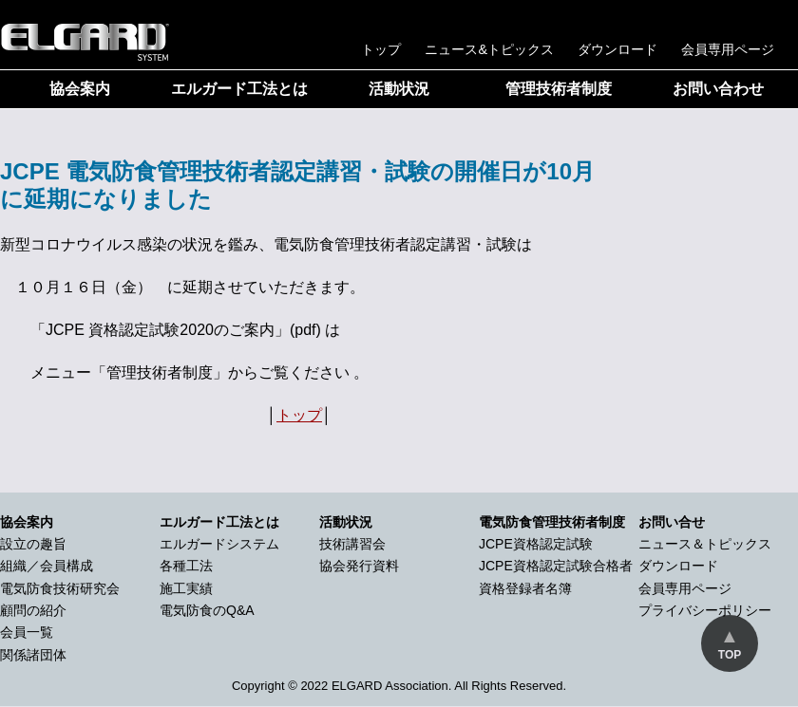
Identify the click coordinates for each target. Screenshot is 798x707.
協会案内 (79, 89)
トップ (381, 49)
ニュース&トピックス (489, 49)
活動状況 (399, 89)
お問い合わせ (718, 89)
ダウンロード (617, 49)
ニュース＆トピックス (704, 543)
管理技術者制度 (558, 89)
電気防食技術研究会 (60, 588)
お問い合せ (671, 522)
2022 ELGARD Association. (375, 686)
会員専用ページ (727, 49)
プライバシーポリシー (704, 610)
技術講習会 (352, 543)
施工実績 (186, 588)
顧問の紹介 (33, 610)
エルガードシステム (219, 543)
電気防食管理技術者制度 (552, 522)
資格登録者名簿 (525, 588)
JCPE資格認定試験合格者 (556, 565)
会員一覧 (26, 632)
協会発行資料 (359, 565)
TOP (729, 654)
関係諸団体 (33, 654)
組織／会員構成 (46, 565)
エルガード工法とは (239, 89)
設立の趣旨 (33, 543)
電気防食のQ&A (207, 610)
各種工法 (186, 565)
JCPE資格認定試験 (536, 543)
